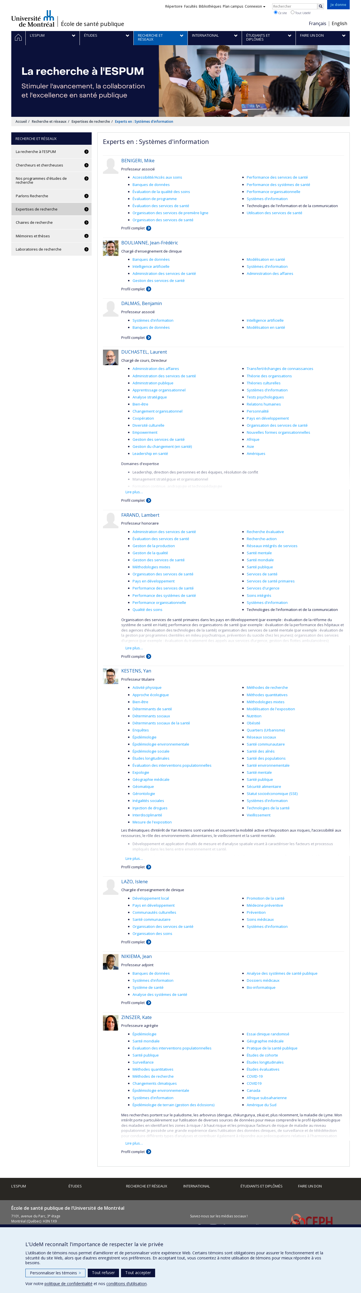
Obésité (253, 723)
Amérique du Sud (261, 1104)
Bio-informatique (261, 987)
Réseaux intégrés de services (272, 545)
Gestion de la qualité (150, 552)
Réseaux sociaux (261, 737)
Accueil (21, 121)
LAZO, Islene (134, 881)
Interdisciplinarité (147, 815)
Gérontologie (144, 793)
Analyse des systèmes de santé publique (282, 973)
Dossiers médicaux (263, 980)
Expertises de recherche (91, 121)
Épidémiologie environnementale (161, 744)
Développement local (151, 898)
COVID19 (254, 1083)
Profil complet (133, 228)
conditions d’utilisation (126, 1283)
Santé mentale (259, 552)
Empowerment (145, 432)
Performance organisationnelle (273, 191)
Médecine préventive (265, 905)
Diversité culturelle (148, 425)
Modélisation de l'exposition (271, 708)
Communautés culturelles (154, 912)
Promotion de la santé (266, 898)
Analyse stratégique (150, 397)
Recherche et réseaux (49, 121)
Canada (253, 1090)
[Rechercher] (320, 6)
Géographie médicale (151, 779)
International (196, 1186)
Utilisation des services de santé (274, 212)
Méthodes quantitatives (267, 694)
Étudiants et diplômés (262, 1186)
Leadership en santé (150, 453)
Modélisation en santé (266, 259)
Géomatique (143, 786)
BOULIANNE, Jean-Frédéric (149, 243)
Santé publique (260, 566)
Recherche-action (262, 538)
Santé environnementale (268, 765)
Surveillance (143, 1062)
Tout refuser (103, 1272)
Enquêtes (141, 730)
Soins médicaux (260, 919)
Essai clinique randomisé (268, 1033)
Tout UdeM (301, 12)
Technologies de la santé (268, 807)
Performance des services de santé (277, 177)
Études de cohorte (262, 1055)
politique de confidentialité (69, 1283)
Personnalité (258, 411)
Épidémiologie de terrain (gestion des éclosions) (173, 1104)
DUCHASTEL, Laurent (144, 352)
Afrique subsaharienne (267, 1097)
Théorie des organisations (269, 375)
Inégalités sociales (148, 800)
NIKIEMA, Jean (136, 956)
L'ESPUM (18, 1186)
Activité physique (147, 687)
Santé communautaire (266, 744)
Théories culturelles (264, 382)
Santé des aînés (261, 751)
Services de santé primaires (271, 581)
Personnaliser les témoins (55, 1273)
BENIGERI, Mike (138, 160)
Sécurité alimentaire (264, 786)
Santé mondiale (260, 559)
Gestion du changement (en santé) (162, 446)
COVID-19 (255, 1076)
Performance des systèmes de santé (278, 184)
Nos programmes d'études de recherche (41, 180)
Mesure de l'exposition (152, 822)
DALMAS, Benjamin (141, 303)
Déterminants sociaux (151, 715)
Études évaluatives (263, 1069)
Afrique (253, 439)
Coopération (143, 418)
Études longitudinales (151, 758)
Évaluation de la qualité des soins (161, 191)
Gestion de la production (154, 545)
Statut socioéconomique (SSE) (272, 793)
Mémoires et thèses (33, 235)
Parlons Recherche (32, 195)
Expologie (141, 772)
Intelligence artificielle (151, 266)
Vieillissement (258, 815)
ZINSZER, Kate (136, 1017)
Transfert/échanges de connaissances (280, 368)
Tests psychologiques (265, 397)
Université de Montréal (32, 18)
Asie (250, 446)
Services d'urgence (263, 588)
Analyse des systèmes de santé (160, 994)
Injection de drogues (150, 807)
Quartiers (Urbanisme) (266, 730)
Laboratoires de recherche (38, 249)
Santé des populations (266, 758)
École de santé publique (92, 24)
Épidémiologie (145, 737)
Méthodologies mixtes (151, 566)
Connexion (255, 6)
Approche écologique (151, 694)
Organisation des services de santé (163, 219)
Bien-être (140, 404)
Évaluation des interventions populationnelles (172, 765)
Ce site (280, 12)
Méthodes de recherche (267, 687)
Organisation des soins (152, 933)
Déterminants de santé (152, 708)
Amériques (256, 453)
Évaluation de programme (155, 198)
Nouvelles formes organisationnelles (278, 432)
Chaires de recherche (34, 222)
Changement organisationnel (157, 411)
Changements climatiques (155, 1083)
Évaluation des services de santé (161, 205)
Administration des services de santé (164, 273)
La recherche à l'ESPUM (36, 151)
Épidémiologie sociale (151, 751)
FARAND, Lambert (140, 515)
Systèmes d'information (267, 198)
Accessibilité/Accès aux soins (157, 177)
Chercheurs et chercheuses (39, 165)
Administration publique (153, 382)
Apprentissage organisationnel (159, 390)
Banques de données (151, 184)
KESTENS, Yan (136, 671)
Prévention (256, 912)
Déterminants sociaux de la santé (161, 723)
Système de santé (148, 987)
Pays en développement (268, 418)
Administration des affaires (270, 273)
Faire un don (310, 1186)
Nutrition (254, 715)
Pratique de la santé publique (272, 1048)
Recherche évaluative (265, 531)
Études (75, 1186)
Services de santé (262, 574)
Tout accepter (138, 1272)
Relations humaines (264, 404)
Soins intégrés (259, 595)
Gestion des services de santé (159, 280)
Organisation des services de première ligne (170, 212)
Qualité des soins (147, 609)
